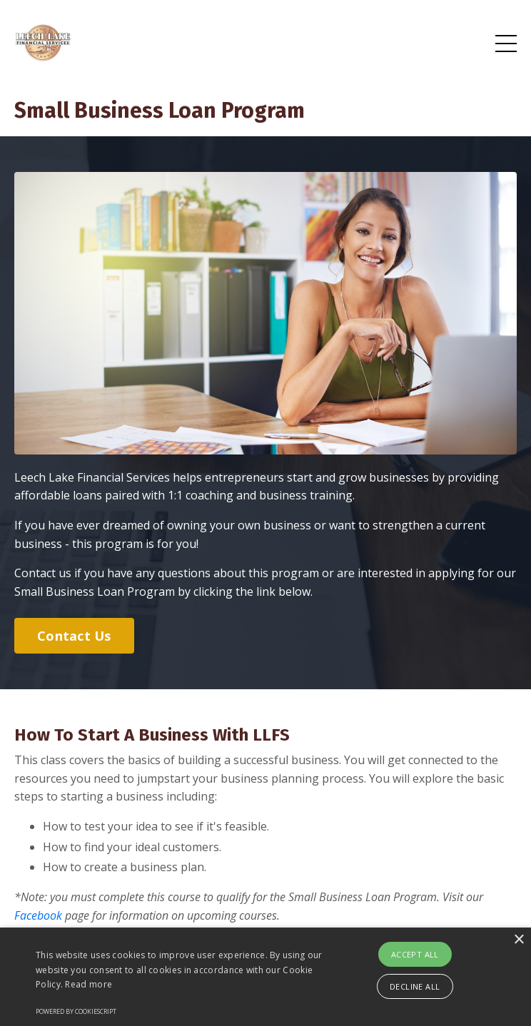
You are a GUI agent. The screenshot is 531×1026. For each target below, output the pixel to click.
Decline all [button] (415, 986)
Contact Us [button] (74, 635)
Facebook (38, 915)
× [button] (518, 940)
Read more (88, 984)
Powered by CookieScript (76, 1011)
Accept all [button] (415, 954)
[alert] (265, 977)
